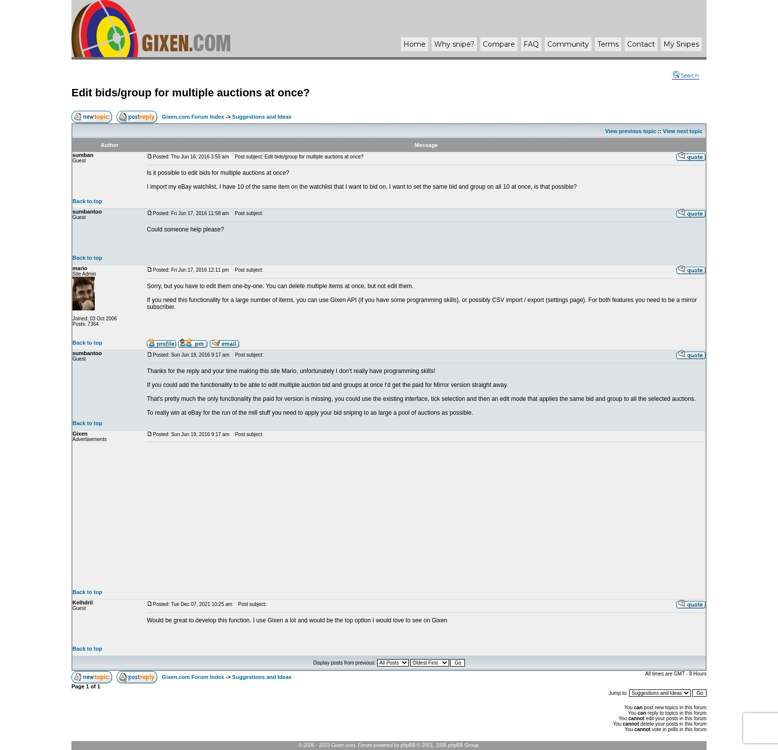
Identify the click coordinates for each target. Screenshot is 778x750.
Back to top (87, 201)
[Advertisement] (426, 515)
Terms (608, 44)
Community (568, 44)
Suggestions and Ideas (262, 117)
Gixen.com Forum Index (193, 117)
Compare (499, 44)
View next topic (683, 131)
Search (686, 75)
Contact (641, 44)
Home (414, 44)
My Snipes (681, 44)
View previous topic (630, 131)
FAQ (531, 44)
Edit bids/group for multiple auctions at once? (190, 92)
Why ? (454, 44)
